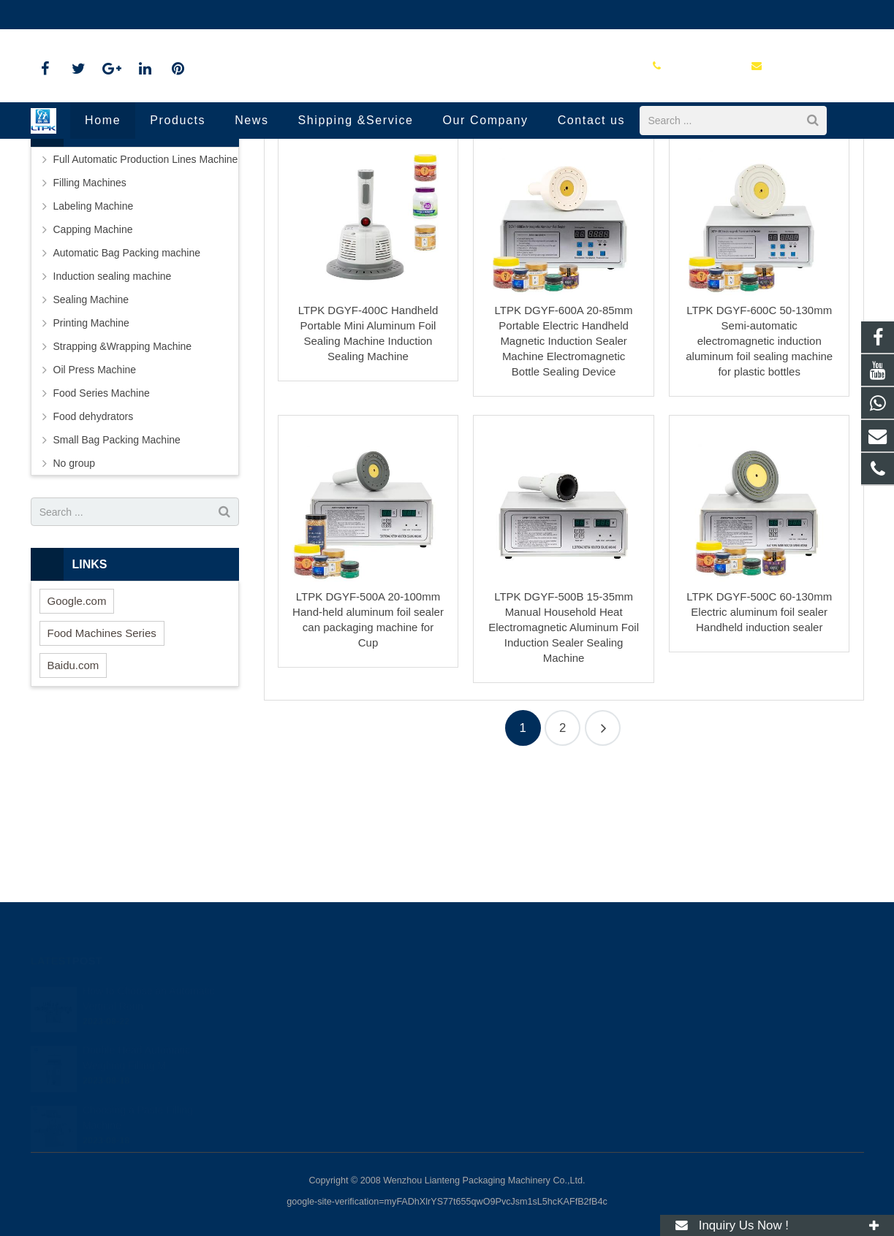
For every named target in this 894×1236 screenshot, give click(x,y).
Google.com (77, 729)
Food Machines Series (102, 761)
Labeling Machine (93, 334)
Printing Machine (91, 451)
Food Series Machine (101, 521)
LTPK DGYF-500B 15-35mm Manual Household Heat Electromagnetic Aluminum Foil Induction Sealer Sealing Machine (563, 756)
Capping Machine (93, 358)
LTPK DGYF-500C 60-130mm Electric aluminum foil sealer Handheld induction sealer (759, 740)
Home (274, 204)
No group (74, 592)
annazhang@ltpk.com (191, 14)
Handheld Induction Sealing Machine (447, 177)
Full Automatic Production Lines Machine (145, 288)
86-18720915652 (79, 14)
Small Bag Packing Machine (117, 568)
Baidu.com (73, 793)
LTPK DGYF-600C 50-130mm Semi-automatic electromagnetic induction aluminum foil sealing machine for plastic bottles (759, 469)
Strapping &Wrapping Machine (122, 475)
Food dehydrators (93, 545)
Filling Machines (89, 311)
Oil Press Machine (95, 498)
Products (324, 204)
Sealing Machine (91, 428)
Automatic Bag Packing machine (127, 381)
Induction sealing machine (412, 204)
